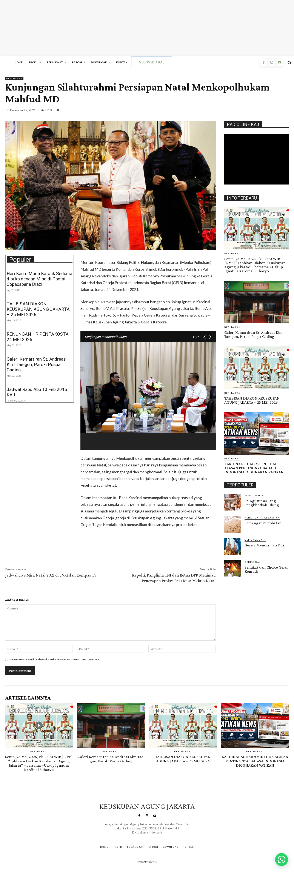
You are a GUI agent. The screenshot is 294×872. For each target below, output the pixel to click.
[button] (281, 859)
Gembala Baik (255, 539)
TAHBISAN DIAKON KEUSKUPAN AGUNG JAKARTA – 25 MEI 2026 (38, 309)
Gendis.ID (232, 578)
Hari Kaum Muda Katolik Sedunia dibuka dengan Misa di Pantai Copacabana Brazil (39, 279)
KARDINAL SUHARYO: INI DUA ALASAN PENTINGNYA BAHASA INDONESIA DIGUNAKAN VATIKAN (254, 467)
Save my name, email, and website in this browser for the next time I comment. (55, 659)
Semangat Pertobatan (263, 522)
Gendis (158, 836)
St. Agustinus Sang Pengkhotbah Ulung (262, 502)
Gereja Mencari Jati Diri (264, 545)
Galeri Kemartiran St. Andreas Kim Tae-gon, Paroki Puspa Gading (36, 364)
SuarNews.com (141, 836)
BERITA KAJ (14, 78)
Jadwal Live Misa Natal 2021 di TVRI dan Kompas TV (51, 575)
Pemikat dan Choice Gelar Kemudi (266, 569)
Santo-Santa (254, 495)
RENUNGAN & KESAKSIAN (262, 517)
